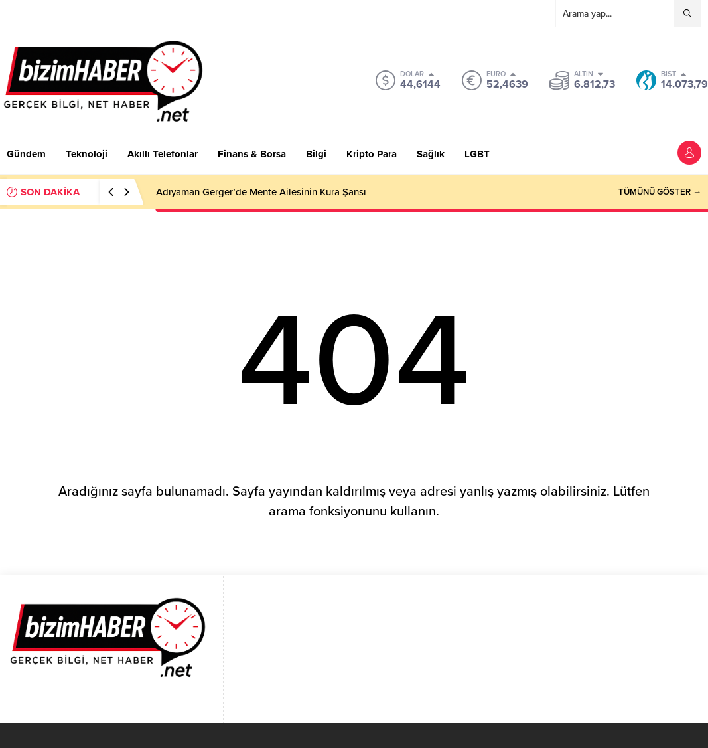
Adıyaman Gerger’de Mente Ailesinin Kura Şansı (261, 192)
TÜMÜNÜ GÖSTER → (659, 192)
